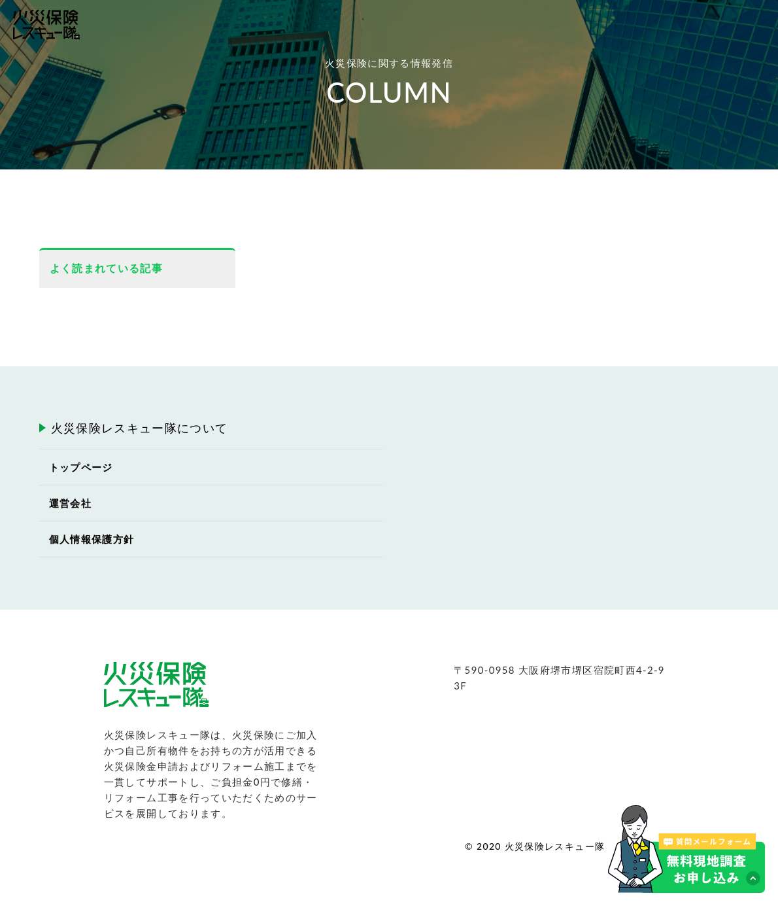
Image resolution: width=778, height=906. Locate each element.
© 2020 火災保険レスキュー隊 (535, 846)
